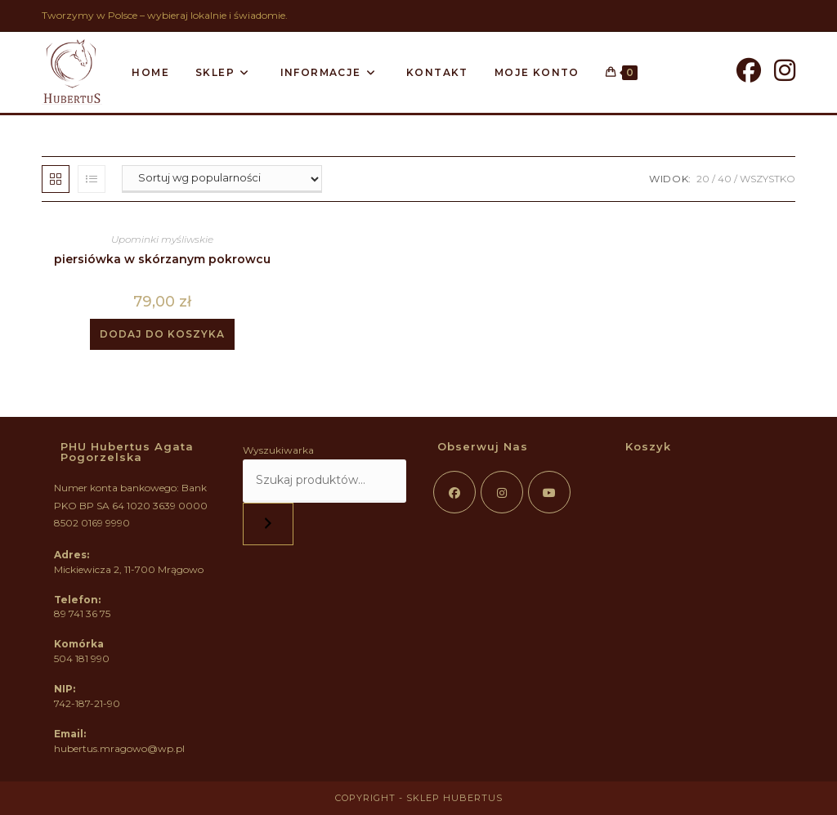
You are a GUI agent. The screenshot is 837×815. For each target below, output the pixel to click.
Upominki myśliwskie (162, 239)
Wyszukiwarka (278, 450)
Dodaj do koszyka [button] (162, 334)
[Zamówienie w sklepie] (222, 179)
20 (702, 178)
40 (725, 178)
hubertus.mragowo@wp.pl (119, 748)
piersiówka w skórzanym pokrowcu (162, 259)
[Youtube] (549, 492)
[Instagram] (785, 70)
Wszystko (767, 178)
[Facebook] (749, 70)
